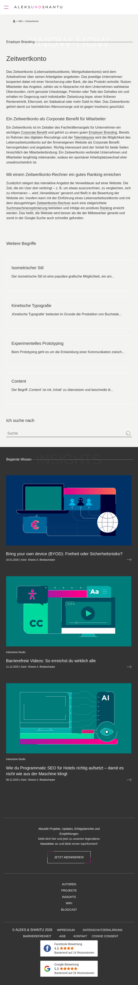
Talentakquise (84, 137)
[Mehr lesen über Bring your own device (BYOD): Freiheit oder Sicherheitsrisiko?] (109, 559)
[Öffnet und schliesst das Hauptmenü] (6, 7)
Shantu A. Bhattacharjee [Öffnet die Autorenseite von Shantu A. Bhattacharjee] (21, 559)
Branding (110, 132)
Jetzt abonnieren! (69, 857)
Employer (96, 132)
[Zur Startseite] (38, 7)
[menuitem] (46, 808)
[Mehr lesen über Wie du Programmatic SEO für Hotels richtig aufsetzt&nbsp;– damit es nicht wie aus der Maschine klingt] (109, 779)
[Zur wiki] (20, 21)
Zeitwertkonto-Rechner (54, 203)
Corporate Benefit (34, 132)
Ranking (106, 208)
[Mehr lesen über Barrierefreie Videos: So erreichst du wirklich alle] (109, 666)
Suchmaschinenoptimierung (26, 208)
